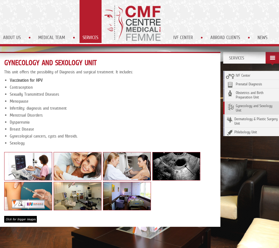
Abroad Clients (225, 37)
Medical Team (51, 37)
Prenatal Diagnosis (244, 85)
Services (90, 37)
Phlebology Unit (241, 133)
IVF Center (183, 37)
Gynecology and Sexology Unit (249, 107)
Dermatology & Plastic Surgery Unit (252, 121)
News (262, 37)
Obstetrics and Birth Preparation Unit (244, 94)
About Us (12, 37)
